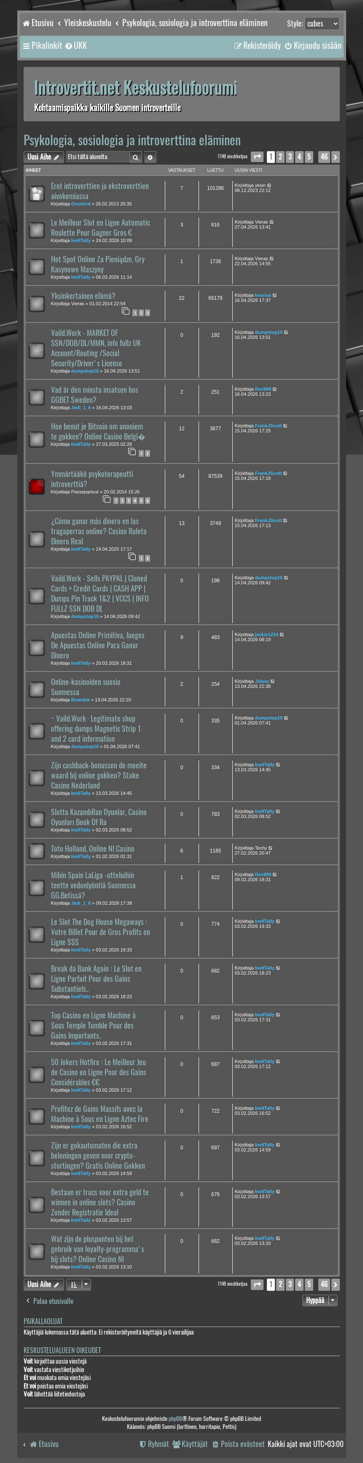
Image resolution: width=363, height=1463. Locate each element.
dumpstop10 (85, 370)
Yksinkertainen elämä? (83, 296)
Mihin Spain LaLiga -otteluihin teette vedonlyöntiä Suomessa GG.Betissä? (93, 885)
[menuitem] (75, 45)
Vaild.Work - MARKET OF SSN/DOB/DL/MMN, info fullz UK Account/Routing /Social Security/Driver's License (96, 348)
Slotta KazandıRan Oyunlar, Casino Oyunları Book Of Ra (99, 817)
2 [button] (280, 156)
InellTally (81, 240)
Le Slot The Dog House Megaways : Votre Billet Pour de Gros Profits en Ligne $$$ (100, 932)
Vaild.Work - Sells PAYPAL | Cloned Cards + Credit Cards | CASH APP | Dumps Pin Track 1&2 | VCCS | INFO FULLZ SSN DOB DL (100, 593)
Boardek (80, 699)
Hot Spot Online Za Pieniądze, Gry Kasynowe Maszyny (98, 264)
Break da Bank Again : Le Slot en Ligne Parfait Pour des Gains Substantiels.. (96, 979)
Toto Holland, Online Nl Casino (92, 849)
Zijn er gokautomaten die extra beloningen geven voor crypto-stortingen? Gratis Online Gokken (98, 1156)
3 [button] (289, 156)
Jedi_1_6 (81, 407)
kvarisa (263, 295)
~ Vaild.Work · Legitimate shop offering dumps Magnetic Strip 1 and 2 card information (96, 729)
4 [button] (299, 156)
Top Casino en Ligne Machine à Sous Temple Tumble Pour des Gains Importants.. (93, 1025)
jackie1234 (266, 634)
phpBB (175, 1419)
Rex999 (263, 389)
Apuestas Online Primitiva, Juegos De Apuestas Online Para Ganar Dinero (98, 645)
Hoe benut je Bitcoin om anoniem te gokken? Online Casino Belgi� (98, 431)
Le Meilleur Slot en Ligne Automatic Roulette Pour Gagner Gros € (100, 228)
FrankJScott (268, 425)
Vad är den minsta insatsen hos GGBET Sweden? (94, 395)
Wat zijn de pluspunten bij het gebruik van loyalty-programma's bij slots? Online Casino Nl (97, 1249)
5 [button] (309, 156)
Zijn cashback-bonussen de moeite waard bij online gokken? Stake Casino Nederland (99, 775)
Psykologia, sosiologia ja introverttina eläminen (132, 140)
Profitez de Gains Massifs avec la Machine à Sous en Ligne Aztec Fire (99, 1114)
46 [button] (324, 156)
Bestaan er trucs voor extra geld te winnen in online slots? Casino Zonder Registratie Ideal (100, 1202)
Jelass (262, 681)
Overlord (81, 203)
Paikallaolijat (43, 1321)
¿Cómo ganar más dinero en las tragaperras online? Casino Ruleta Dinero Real (99, 531)
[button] (257, 157)
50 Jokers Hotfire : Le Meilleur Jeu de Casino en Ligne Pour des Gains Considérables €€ (98, 1072)
